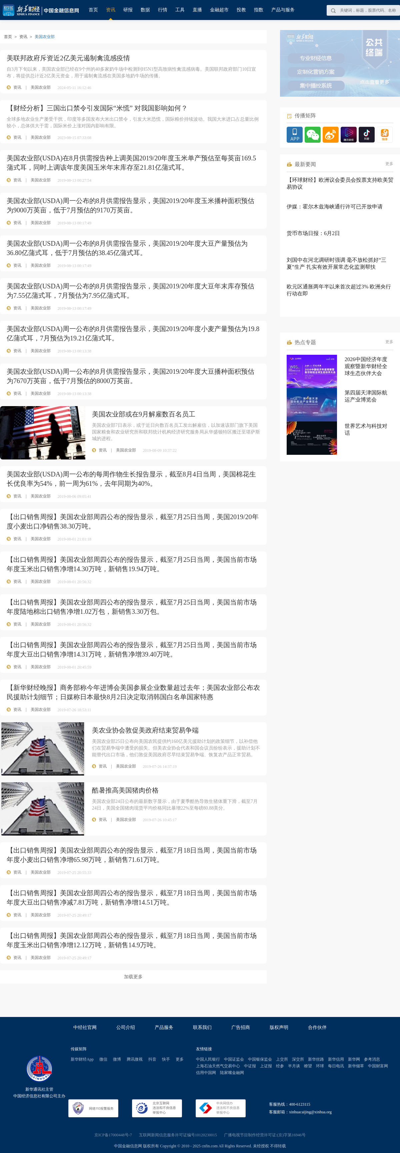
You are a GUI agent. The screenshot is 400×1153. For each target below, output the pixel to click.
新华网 (354, 1059)
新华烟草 (356, 1066)
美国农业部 (41, 87)
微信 (103, 1059)
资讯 (110, 9)
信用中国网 (206, 1072)
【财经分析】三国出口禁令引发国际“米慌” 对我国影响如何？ (97, 108)
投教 (241, 9)
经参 (280, 1066)
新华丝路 (316, 1059)
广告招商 (240, 1027)
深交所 (298, 1059)
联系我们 (202, 1027)
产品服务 (164, 1027)
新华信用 (336, 1059)
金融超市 (219, 9)
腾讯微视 (135, 1059)
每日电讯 (336, 1066)
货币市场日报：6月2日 (313, 233)
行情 (162, 9)
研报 (128, 9)
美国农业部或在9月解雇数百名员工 (143, 414)
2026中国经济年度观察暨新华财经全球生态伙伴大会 (366, 366)
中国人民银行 (208, 1059)
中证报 (250, 1066)
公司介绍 (125, 1027)
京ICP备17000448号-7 (113, 1135)
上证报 (266, 1066)
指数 (258, 9)
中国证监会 (234, 1059)
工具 (180, 9)
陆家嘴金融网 (232, 1072)
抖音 (152, 1059)
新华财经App (82, 1059)
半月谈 (294, 1066)
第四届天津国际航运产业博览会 (366, 396)
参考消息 (372, 1059)
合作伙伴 (317, 1027)
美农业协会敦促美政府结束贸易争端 (145, 730)
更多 (389, 163)
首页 (93, 9)
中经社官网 (85, 1027)
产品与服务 (283, 9)
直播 (197, 9)
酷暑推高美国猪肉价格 (125, 790)
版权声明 (279, 1027)
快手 (166, 1059)
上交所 (282, 1059)
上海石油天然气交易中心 (218, 1066)
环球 (320, 1066)
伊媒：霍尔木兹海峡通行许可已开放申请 (335, 206)
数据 (145, 9)
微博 (117, 1059)
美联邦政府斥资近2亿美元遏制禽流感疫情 (68, 58)
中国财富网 (378, 1066)
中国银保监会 (260, 1059)
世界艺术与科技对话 (366, 429)
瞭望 (308, 1066)
